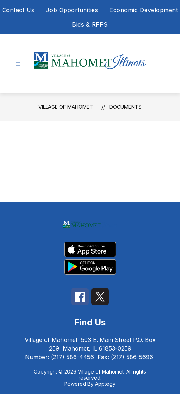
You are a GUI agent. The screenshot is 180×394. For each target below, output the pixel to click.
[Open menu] (18, 64)
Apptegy (105, 384)
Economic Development (143, 10)
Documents (125, 107)
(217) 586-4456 (72, 357)
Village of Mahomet (65, 107)
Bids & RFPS (90, 24)
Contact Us (18, 10)
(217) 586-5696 (132, 357)
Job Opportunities (72, 10)
